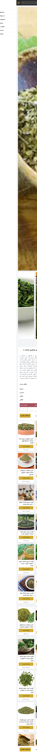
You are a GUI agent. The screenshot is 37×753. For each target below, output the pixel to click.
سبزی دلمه (9, 450)
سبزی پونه (9, 602)
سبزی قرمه (27, 570)
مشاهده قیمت (27, 444)
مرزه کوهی (9, 634)
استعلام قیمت (8, 415)
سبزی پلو (27, 604)
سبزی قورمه (10, 731)
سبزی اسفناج (10, 699)
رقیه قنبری (22, 415)
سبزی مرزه (27, 541)
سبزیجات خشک (27, 479)
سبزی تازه (27, 448)
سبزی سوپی (10, 572)
